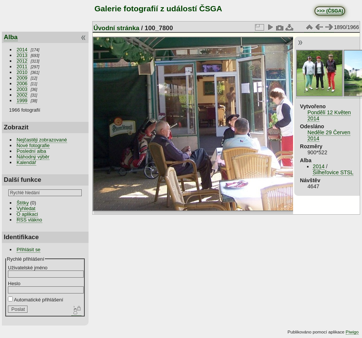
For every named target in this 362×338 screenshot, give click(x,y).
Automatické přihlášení (35, 300)
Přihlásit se (28, 249)
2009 (22, 78)
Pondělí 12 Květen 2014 (329, 115)
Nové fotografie (33, 145)
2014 (22, 49)
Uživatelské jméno (27, 267)
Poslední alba (31, 151)
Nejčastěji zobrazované (42, 140)
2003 (22, 89)
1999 (22, 100)
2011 (22, 66)
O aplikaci (27, 214)
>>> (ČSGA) (329, 11)
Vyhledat (26, 208)
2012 (22, 61)
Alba (11, 37)
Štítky (23, 203)
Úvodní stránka (116, 28)
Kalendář (26, 162)
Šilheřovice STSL (333, 172)
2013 (22, 55)
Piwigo (352, 331)
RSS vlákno (29, 220)
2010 (22, 72)
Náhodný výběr (33, 157)
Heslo (14, 283)
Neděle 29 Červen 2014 (328, 135)
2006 (22, 83)
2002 (22, 95)
